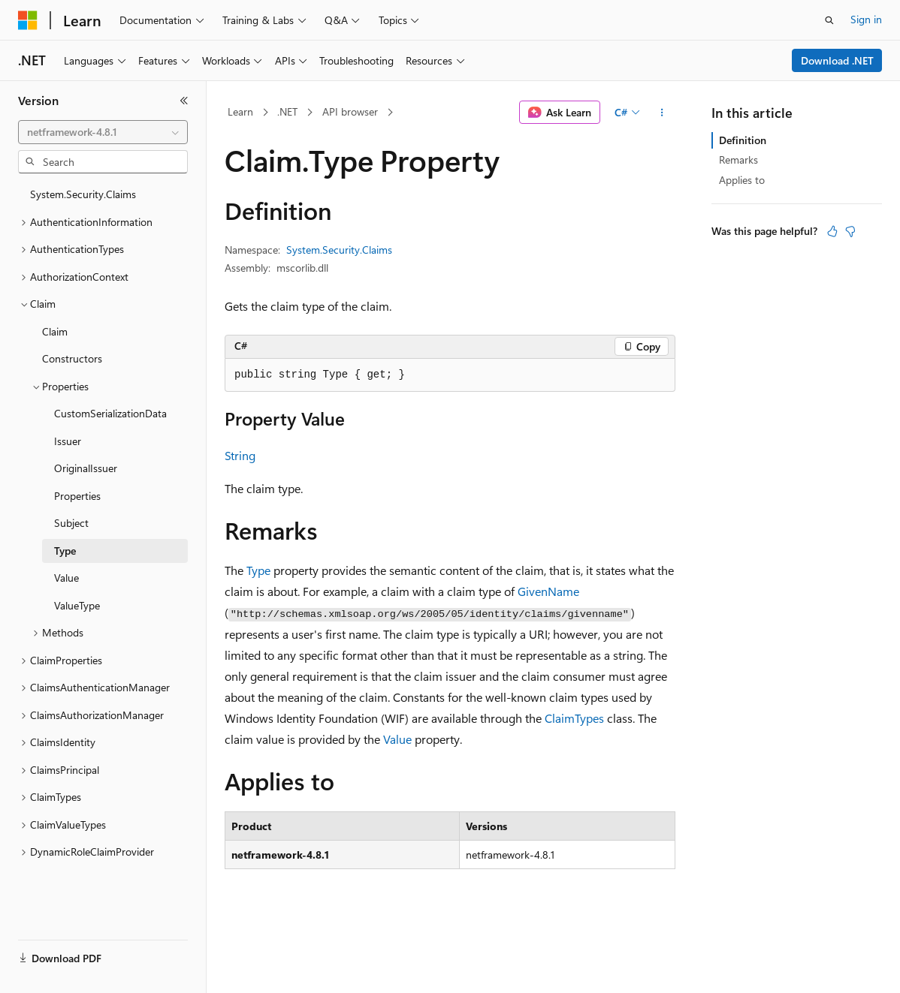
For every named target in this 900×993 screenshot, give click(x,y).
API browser (350, 111)
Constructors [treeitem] (72, 358)
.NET (287, 111)
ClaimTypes (574, 718)
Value (397, 739)
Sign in (866, 19)
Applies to (742, 180)
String (240, 455)
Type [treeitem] (65, 550)
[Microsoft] (28, 20)
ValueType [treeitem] (77, 605)
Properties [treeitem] (77, 496)
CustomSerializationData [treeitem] (110, 413)
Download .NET (837, 60)
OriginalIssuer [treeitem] (85, 468)
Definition (742, 140)
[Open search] (829, 20)
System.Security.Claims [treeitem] (83, 194)
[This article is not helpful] (850, 231)
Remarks (738, 159)
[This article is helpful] (832, 231)
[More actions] (662, 113)
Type (258, 570)
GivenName (548, 591)
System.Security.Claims (339, 249)
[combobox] (103, 132)
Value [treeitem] (66, 577)
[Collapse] (184, 100)
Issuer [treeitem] (67, 441)
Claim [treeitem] (55, 331)
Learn (240, 111)
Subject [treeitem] (71, 523)
